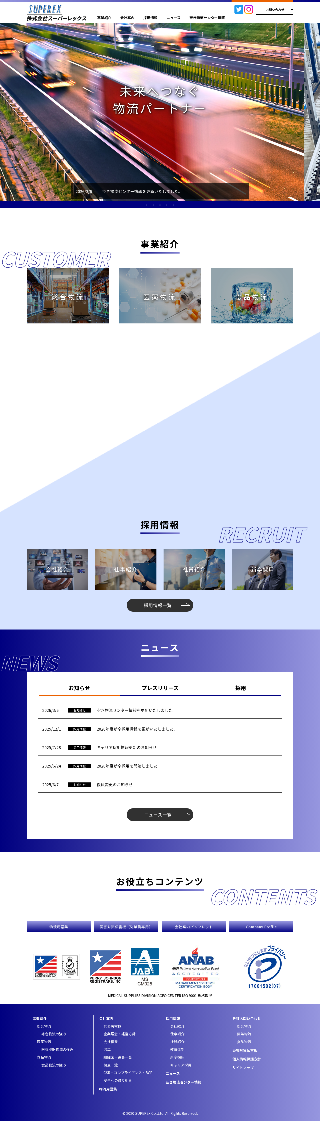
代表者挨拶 (112, 1026)
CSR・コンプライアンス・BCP (128, 1072)
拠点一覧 (111, 1065)
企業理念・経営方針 (120, 1033)
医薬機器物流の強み (57, 1049)
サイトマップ (243, 1067)
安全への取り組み (118, 1080)
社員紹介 (177, 1041)
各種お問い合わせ (246, 1018)
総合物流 (44, 1026)
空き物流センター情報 (207, 17)
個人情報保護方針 (246, 1059)
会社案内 (127, 17)
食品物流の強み (53, 1065)
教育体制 (177, 1049)
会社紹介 (177, 1026)
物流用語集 (58, 926)
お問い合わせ (275, 9)
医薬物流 (44, 1041)
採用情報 (150, 17)
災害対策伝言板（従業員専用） (126, 926)
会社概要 (111, 1041)
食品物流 (44, 1057)
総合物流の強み (53, 1033)
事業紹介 (104, 17)
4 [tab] (166, 205)
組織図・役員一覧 (118, 1057)
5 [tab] (173, 205)
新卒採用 (177, 1057)
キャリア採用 (181, 1065)
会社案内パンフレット (194, 926)
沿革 (107, 1049)
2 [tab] (153, 205)
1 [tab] (146, 205)
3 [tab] (160, 205)
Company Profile (261, 926)
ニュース (173, 17)
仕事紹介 (177, 1033)
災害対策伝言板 (244, 1050)
